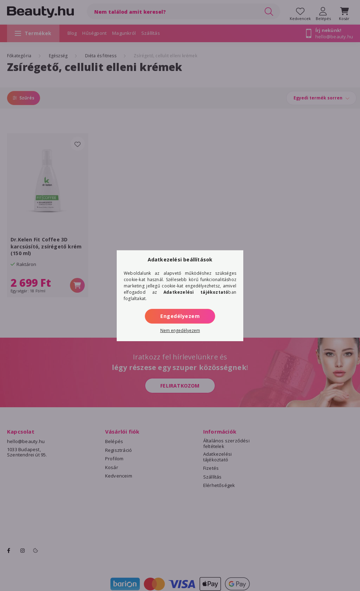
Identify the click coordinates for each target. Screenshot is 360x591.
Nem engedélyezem (180, 330)
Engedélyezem (180, 316)
